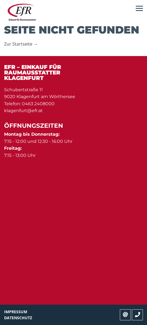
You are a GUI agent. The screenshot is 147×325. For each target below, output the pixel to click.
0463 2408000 (38, 103)
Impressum (15, 311)
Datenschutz (18, 317)
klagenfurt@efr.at (23, 110)
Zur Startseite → (21, 44)
